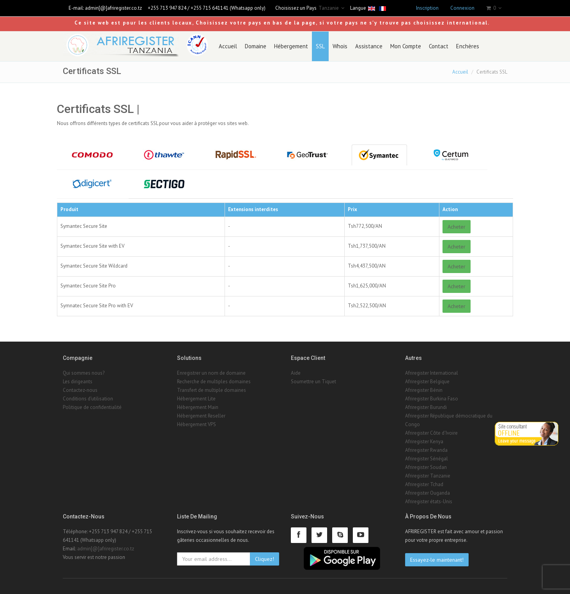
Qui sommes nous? (83, 373)
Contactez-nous (80, 390)
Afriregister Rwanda (426, 450)
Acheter (457, 226)
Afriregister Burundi (426, 407)
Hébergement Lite (196, 398)
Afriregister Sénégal (426, 458)
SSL (320, 46)
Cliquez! (264, 558)
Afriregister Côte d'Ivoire (431, 433)
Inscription (427, 8)
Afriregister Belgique (427, 381)
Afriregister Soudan (426, 467)
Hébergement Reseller (201, 415)
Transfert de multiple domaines (211, 390)
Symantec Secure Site (83, 226)
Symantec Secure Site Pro (88, 285)
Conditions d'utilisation (88, 398)
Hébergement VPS (196, 424)
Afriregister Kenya (424, 441)
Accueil (228, 46)
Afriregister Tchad (424, 484)
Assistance (368, 46)
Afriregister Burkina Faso (431, 398)
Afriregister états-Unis (428, 501)
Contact (438, 46)
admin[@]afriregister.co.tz (113, 8)
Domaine (255, 46)
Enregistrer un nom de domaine (211, 373)
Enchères (467, 46)
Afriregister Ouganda (427, 493)
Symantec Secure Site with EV (92, 246)
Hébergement (291, 46)
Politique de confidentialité (92, 407)
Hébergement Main (197, 407)
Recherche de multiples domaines (214, 381)
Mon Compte (405, 46)
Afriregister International (431, 373)
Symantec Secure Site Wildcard (93, 266)
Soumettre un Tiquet (313, 381)
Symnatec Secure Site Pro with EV (96, 305)
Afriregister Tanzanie (427, 475)
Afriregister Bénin (424, 390)
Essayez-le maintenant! (437, 559)
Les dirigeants (77, 381)
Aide (296, 373)
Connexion (462, 8)
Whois (340, 46)
